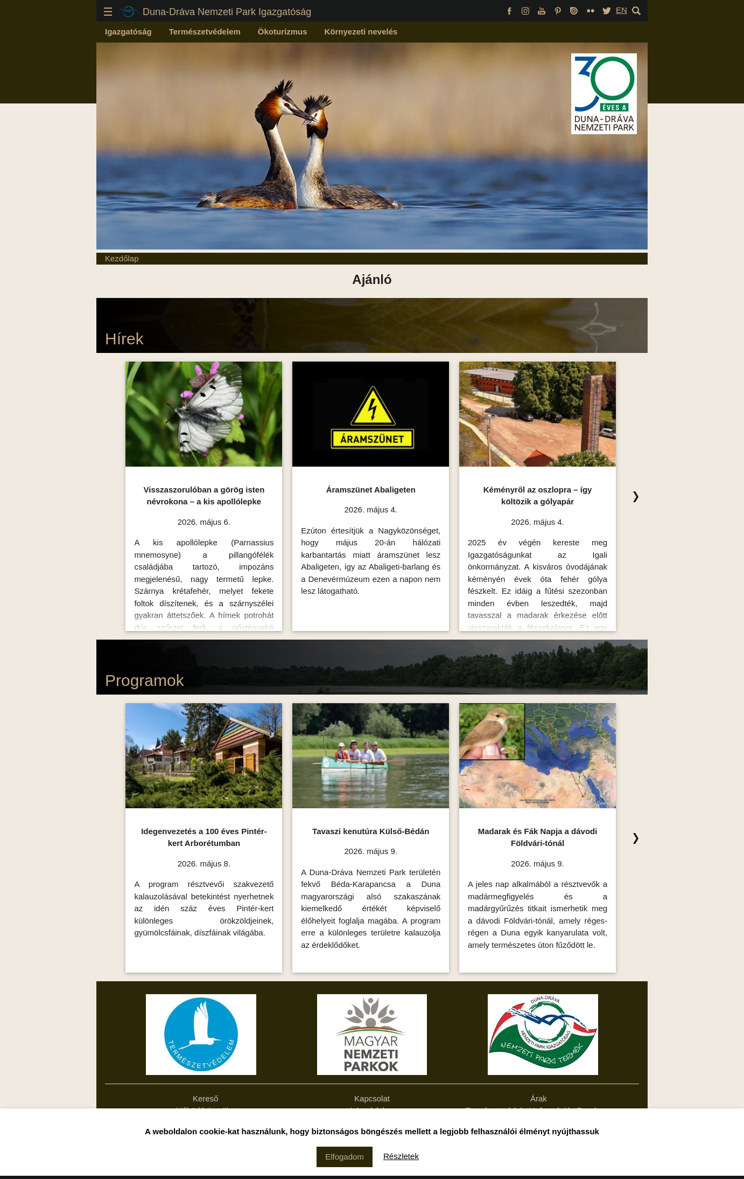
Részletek (401, 1156)
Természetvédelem (205, 31)
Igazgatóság (128, 31)
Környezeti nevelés (361, 31)
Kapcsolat (372, 1098)
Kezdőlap (122, 258)
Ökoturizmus (282, 31)
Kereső (206, 1098)
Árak (538, 1098)
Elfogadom (344, 1156)
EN (621, 10)
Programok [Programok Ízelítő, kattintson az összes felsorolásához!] (144, 680)
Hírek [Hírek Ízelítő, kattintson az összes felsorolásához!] (124, 339)
